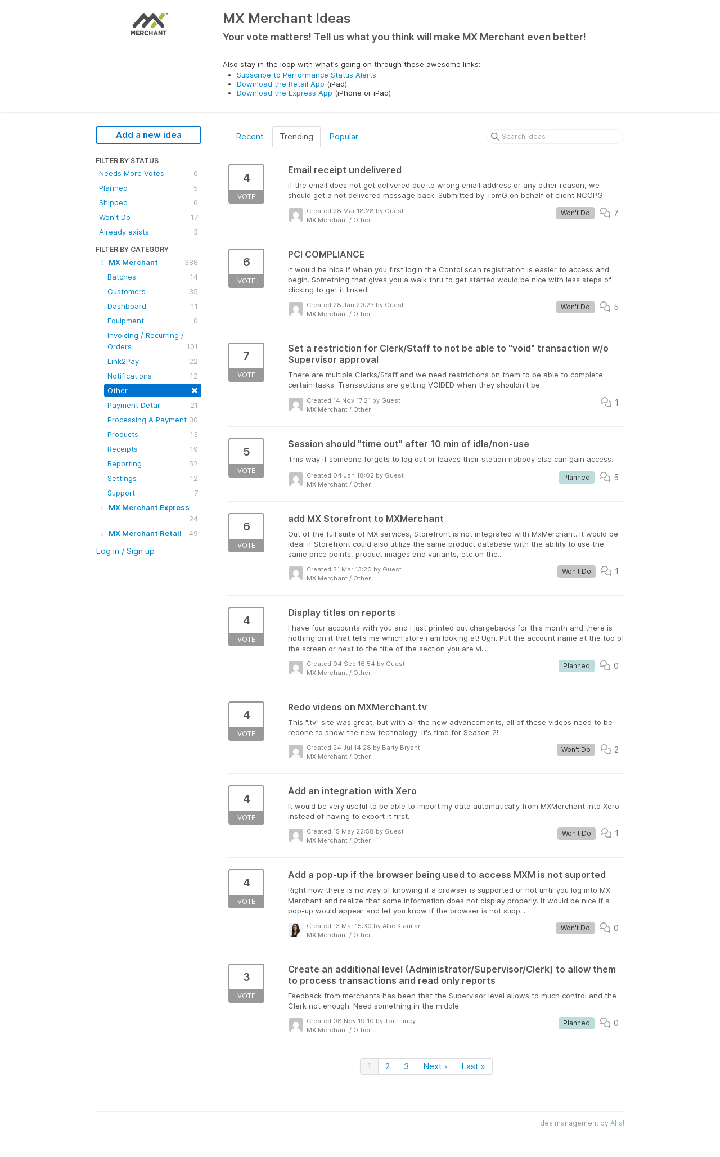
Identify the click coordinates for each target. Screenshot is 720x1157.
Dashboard (152, 306)
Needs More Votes (148, 173)
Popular (343, 136)
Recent (250, 136)
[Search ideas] (555, 136)
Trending (296, 136)
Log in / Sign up (125, 551)
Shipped (148, 202)
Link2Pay (152, 361)
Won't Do (148, 217)
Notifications (152, 375)
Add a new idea (149, 134)
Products (152, 434)
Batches (152, 276)
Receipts (152, 448)
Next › (435, 1066)
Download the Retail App (281, 83)
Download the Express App (284, 92)
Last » (473, 1066)
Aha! (617, 1123)
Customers (152, 291)
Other (152, 389)
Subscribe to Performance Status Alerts (306, 74)
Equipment (152, 320)
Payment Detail (152, 405)
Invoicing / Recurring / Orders (152, 341)
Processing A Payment (152, 419)
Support (152, 492)
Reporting (152, 463)
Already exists (148, 231)
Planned (148, 187)
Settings (152, 478)
